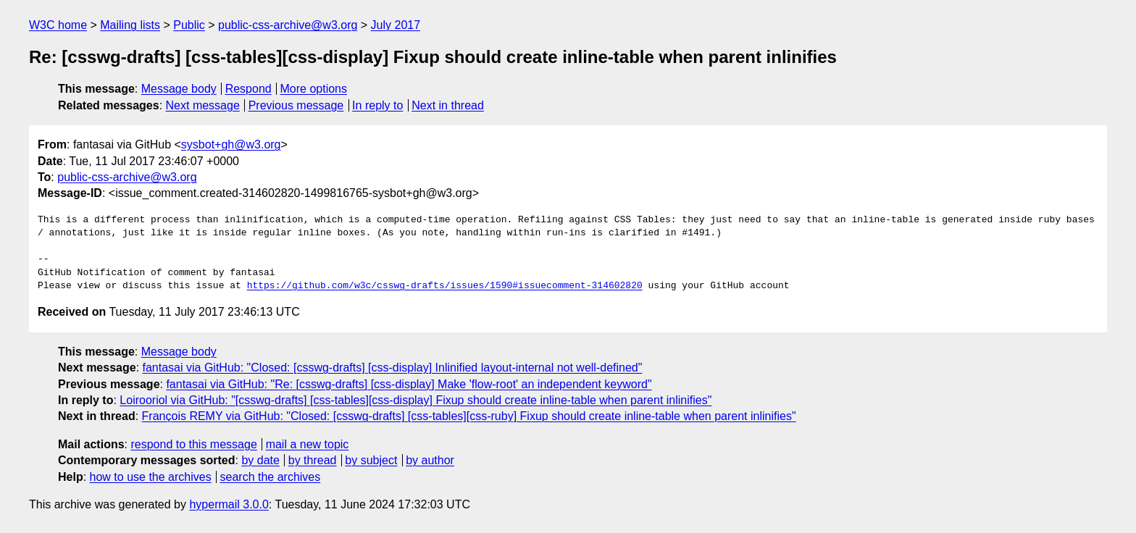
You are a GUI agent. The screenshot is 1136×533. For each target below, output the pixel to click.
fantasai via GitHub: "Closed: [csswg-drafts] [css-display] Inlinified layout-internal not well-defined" (393, 367)
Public (189, 25)
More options (314, 89)
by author (430, 460)
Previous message (296, 105)
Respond (248, 89)
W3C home (58, 25)
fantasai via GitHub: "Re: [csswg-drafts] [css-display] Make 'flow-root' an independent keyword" (408, 384)
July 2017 (396, 25)
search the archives (270, 477)
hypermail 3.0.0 (228, 504)
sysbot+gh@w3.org (231, 144)
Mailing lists (130, 25)
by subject (371, 460)
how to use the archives (151, 477)
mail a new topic (307, 444)
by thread (312, 460)
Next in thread (448, 105)
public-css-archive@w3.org (287, 25)
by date (260, 460)
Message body (179, 89)
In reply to (377, 105)
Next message (203, 105)
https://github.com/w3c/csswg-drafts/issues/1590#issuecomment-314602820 (445, 286)
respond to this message (193, 444)
